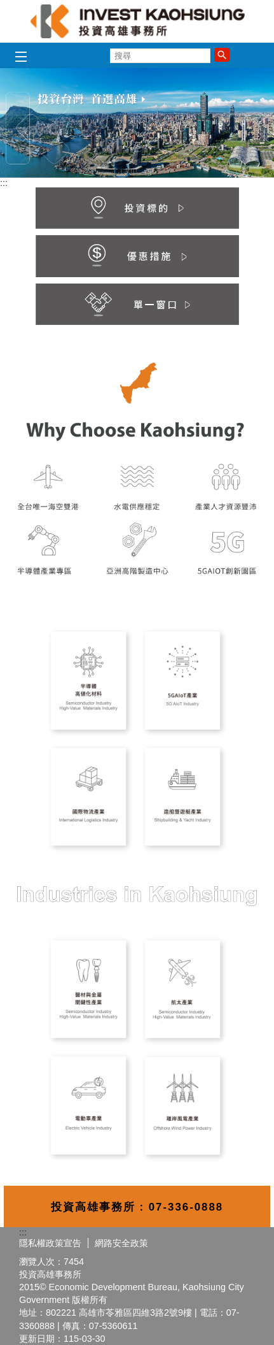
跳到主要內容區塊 (6, 6)
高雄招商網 (137, 21)
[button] (221, 55)
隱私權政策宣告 (50, 1243)
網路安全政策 (121, 1243)
